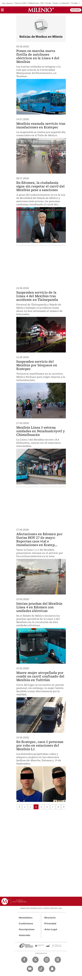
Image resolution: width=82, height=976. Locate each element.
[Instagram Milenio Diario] (47, 960)
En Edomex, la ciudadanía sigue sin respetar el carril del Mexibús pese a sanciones (40, 186)
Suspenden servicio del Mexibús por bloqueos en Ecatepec (36, 365)
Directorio (50, 917)
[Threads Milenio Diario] (58, 960)
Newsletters (25, 917)
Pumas (48, 3)
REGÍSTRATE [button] (75, 10)
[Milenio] (41, 9)
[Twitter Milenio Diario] (35, 960)
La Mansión (64, 3)
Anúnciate (24, 935)
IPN (42, 3)
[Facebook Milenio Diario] (24, 960)
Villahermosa (33, 3)
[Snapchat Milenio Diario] (52, 969)
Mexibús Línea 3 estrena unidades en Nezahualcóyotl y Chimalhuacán (40, 431)
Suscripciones (27, 929)
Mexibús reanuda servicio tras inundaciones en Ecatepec (40, 125)
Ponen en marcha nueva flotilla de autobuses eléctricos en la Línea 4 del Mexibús (37, 56)
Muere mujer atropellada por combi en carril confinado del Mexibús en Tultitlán (40, 676)
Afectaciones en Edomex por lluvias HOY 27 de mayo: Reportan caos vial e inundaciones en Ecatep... (39, 539)
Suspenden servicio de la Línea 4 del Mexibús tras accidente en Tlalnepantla (37, 296)
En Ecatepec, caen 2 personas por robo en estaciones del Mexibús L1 (39, 745)
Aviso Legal (50, 929)
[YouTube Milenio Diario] (30, 969)
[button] (2, 11)
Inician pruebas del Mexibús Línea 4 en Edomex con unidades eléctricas (39, 607)
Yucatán (74, 3)
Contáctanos (26, 923)
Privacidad (50, 923)
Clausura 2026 (20, 3)
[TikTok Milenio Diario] (41, 969)
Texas (55, 3)
